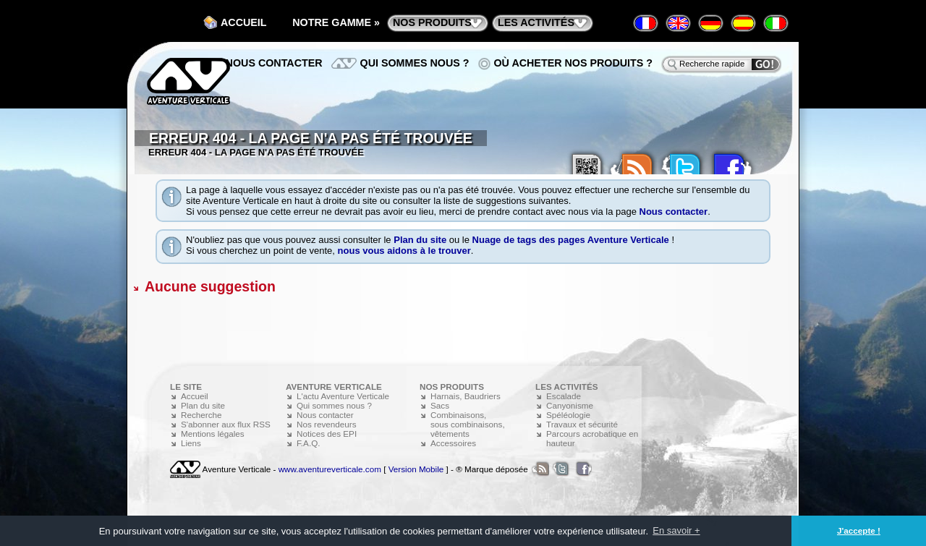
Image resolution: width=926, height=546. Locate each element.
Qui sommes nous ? (415, 63)
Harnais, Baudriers (465, 396)
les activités (536, 22)
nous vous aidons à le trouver (404, 250)
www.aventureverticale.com (330, 469)
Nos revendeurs (327, 424)
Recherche (201, 414)
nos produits (432, 22)
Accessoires (453, 443)
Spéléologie (568, 414)
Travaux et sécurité (582, 424)
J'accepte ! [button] (858, 530)
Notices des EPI (327, 433)
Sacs (439, 405)
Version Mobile (416, 469)
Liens (191, 443)
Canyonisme (569, 405)
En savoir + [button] (676, 530)
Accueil (244, 22)
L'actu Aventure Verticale (343, 396)
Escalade (563, 396)
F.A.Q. (308, 443)
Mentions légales (213, 433)
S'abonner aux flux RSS (226, 424)
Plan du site (420, 239)
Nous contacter (674, 211)
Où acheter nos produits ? (573, 63)
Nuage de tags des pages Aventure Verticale (570, 239)
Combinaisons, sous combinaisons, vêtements (467, 424)
